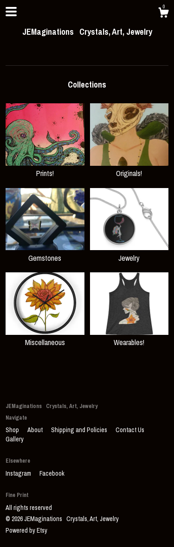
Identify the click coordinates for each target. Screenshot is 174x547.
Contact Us (130, 430)
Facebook (51, 473)
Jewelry (129, 252)
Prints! (45, 168)
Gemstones (45, 252)
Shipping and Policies (80, 430)
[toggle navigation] (11, 11)
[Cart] (163, 14)
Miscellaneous (45, 337)
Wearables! (129, 337)
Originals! (129, 168)
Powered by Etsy (26, 530)
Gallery (15, 439)
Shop (13, 430)
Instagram (19, 473)
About (35, 430)
